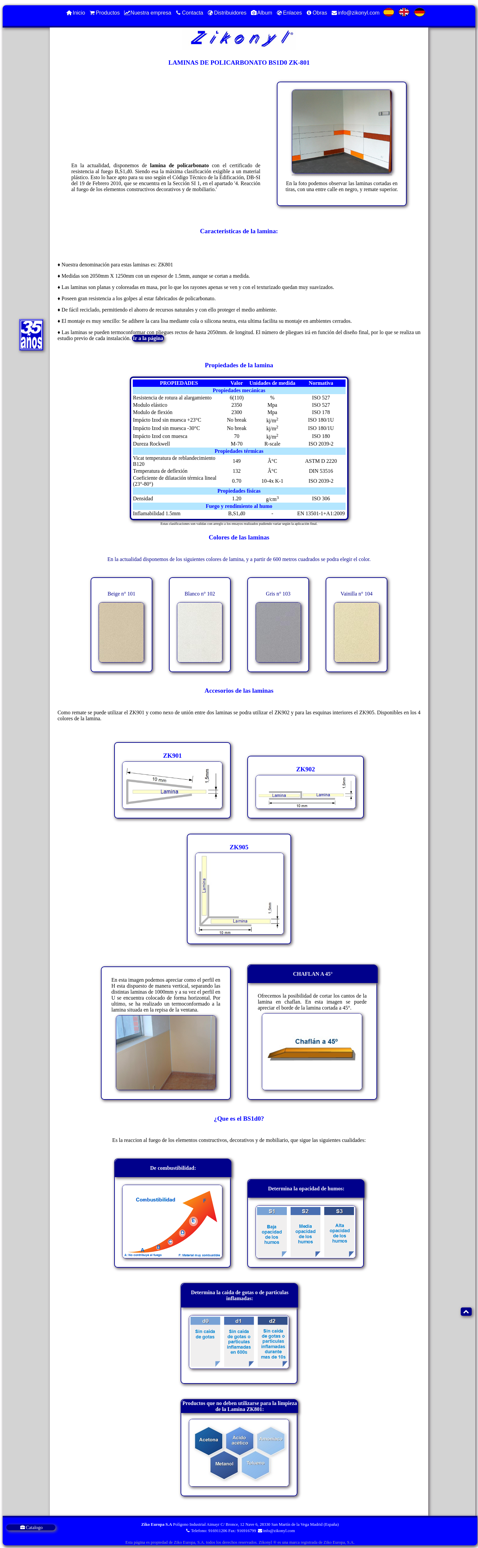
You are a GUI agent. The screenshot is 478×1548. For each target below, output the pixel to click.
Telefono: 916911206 (206, 1530)
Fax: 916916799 (242, 1530)
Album (261, 13)
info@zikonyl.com (354, 13)
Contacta (189, 13)
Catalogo (31, 1527)
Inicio (75, 13)
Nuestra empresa (147, 13)
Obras (316, 13)
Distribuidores (226, 13)
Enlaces (289, 13)
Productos (104, 13)
